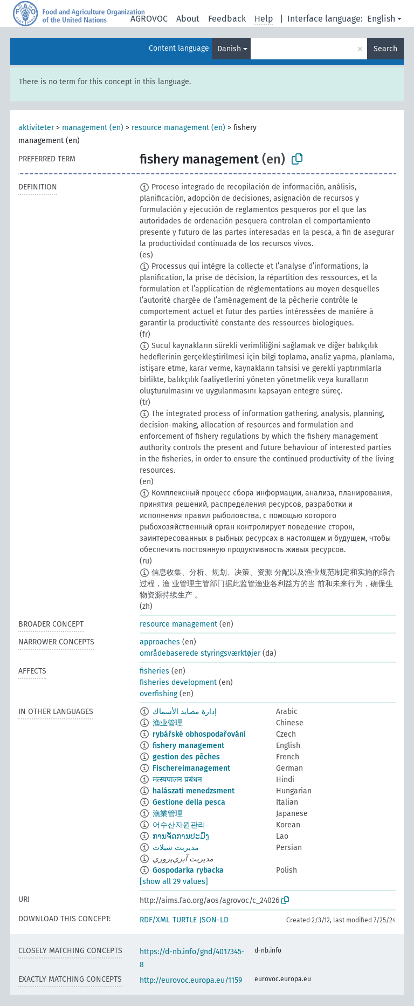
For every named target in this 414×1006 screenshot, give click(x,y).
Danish (229, 48)
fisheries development (178, 682)
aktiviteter (36, 127)
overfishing (158, 693)
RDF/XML (155, 920)
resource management (178, 624)
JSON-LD (214, 920)
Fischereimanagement (191, 768)
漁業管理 (168, 813)
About (187, 18)
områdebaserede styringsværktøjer (200, 653)
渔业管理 (168, 723)
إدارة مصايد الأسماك (185, 711)
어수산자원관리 (179, 825)
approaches (160, 642)
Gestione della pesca (189, 802)
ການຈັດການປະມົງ (181, 836)
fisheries (154, 671)
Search (385, 48)
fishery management (188, 745)
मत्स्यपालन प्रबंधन (177, 779)
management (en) (92, 127)
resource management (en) (178, 127)
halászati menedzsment (193, 791)
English (381, 18)
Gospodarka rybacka (188, 870)
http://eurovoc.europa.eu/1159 (191, 980)
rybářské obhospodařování (199, 734)
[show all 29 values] (174, 881)
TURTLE (184, 920)
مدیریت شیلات (176, 847)
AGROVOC (149, 18)
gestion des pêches (186, 757)
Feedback (227, 18)
